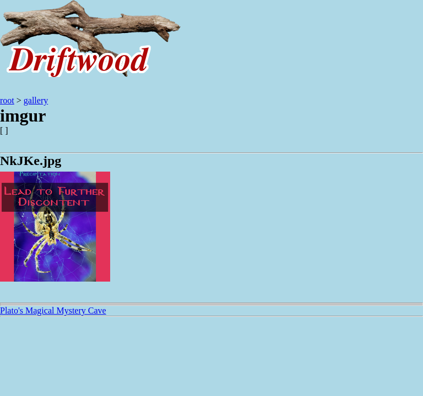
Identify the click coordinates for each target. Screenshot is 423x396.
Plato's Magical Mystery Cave (53, 310)
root (7, 100)
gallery (36, 100)
